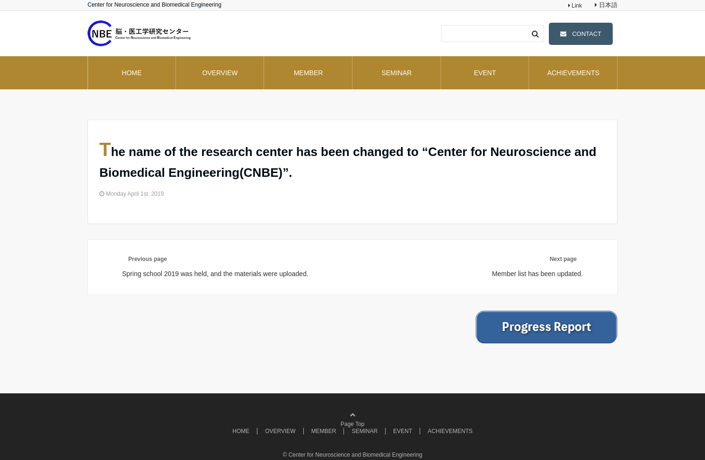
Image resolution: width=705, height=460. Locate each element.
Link (576, 5)
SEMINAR (396, 73)
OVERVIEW (220, 73)
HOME (131, 73)
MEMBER (308, 73)
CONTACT (586, 33)
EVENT (485, 73)
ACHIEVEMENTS (573, 73)
